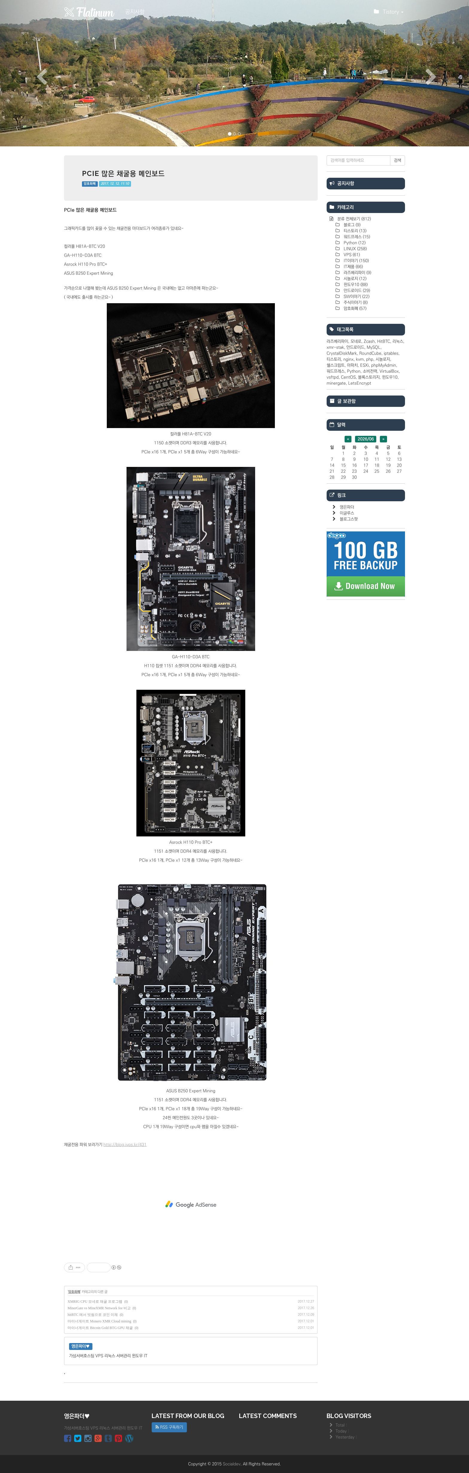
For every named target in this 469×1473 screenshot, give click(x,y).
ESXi (364, 365)
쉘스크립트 (336, 365)
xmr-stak (335, 347)
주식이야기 (355, 302)
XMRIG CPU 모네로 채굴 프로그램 (95, 1301)
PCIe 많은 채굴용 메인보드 (123, 173)
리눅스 (397, 341)
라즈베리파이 (356, 272)
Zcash (369, 341)
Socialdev (231, 1464)
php (369, 359)
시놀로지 (354, 278)
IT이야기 (355, 260)
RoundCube (370, 353)
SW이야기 (355, 296)
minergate (336, 383)
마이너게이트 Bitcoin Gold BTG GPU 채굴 (100, 1328)
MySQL (373, 347)
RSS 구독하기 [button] (169, 1427)
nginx (348, 359)
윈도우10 (355, 284)
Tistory (388, 13)
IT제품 (352, 266)
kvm (360, 359)
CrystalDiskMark (342, 353)
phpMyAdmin (383, 365)
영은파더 (347, 507)
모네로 (356, 341)
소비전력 (370, 371)
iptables (391, 353)
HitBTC (383, 341)
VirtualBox (389, 371)
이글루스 (347, 513)
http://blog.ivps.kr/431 (125, 1144)
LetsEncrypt (359, 383)
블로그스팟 (349, 519)
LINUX (354, 248)
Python (354, 242)
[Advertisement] (191, 1204)
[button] (35, 73)
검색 (397, 160)
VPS (351, 254)
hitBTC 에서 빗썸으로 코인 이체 (93, 1315)
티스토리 (354, 231)
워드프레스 (356, 236)
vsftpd (333, 377)
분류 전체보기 (353, 219)
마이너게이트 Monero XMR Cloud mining (99, 1321)
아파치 (352, 365)
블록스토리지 (369, 377)
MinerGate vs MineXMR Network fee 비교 (99, 1308)
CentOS (348, 377)
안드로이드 (356, 290)
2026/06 (366, 439)
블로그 (351, 225)
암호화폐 (90, 184)
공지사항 (134, 12)
